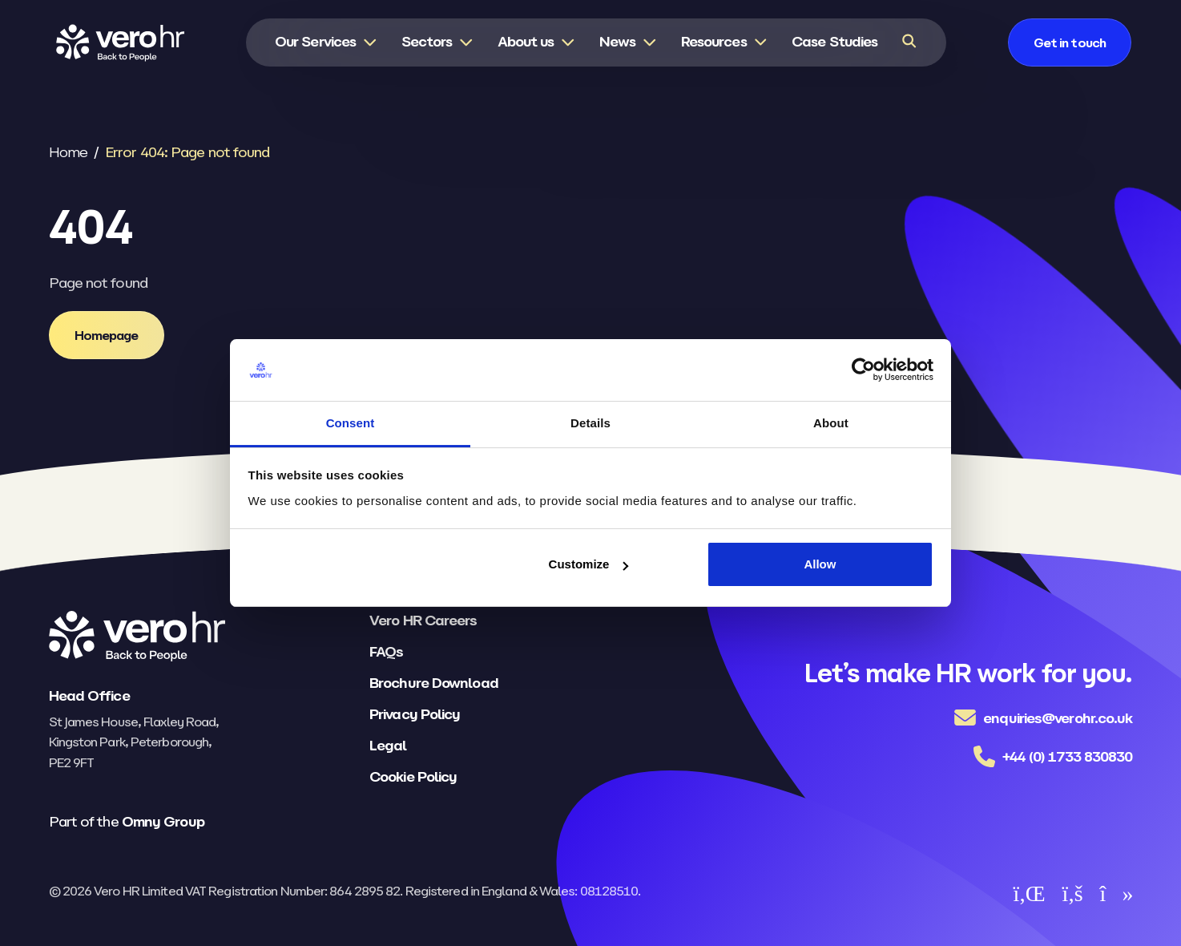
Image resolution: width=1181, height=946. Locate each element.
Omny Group (163, 821)
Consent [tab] (350, 423)
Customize (589, 564)
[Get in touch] (1083, 43)
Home (68, 152)
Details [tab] (590, 423)
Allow (820, 564)
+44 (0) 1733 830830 (1067, 756)
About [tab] (830, 423)
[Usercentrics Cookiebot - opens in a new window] (863, 370)
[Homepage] (106, 335)
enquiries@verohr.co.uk (1057, 718)
